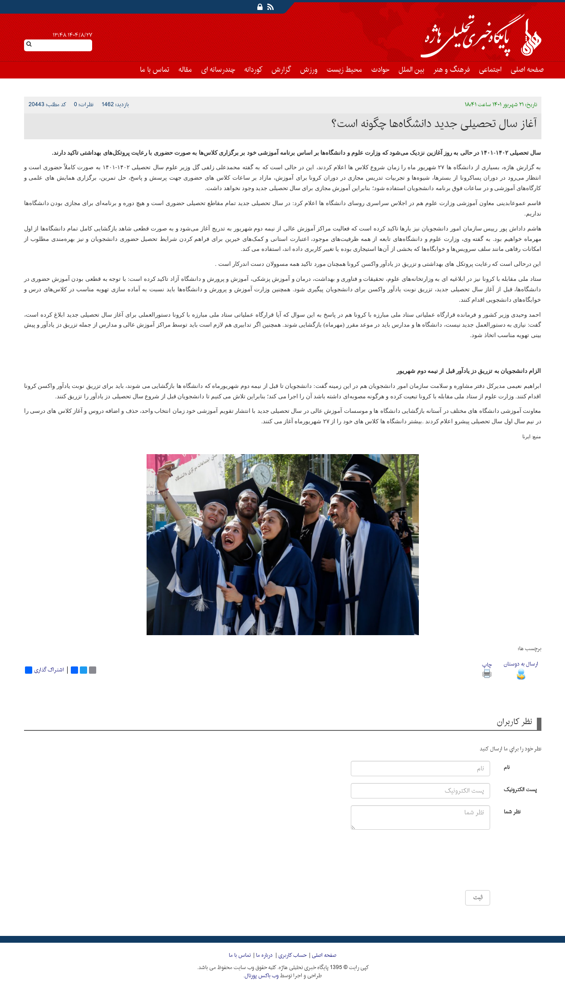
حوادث (380, 70)
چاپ (486, 669)
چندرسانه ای (218, 70)
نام (507, 767)
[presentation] (463, 863)
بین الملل (411, 70)
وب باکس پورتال (262, 975)
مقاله (185, 70)
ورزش (309, 70)
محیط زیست (344, 70)
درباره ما (264, 955)
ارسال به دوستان (521, 669)
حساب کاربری (292, 955)
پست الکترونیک (520, 789)
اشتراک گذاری (44, 670)
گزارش (281, 70)
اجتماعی (490, 70)
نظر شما (512, 811)
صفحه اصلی (527, 70)
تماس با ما (154, 70)
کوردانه (253, 70)
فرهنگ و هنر (451, 70)
